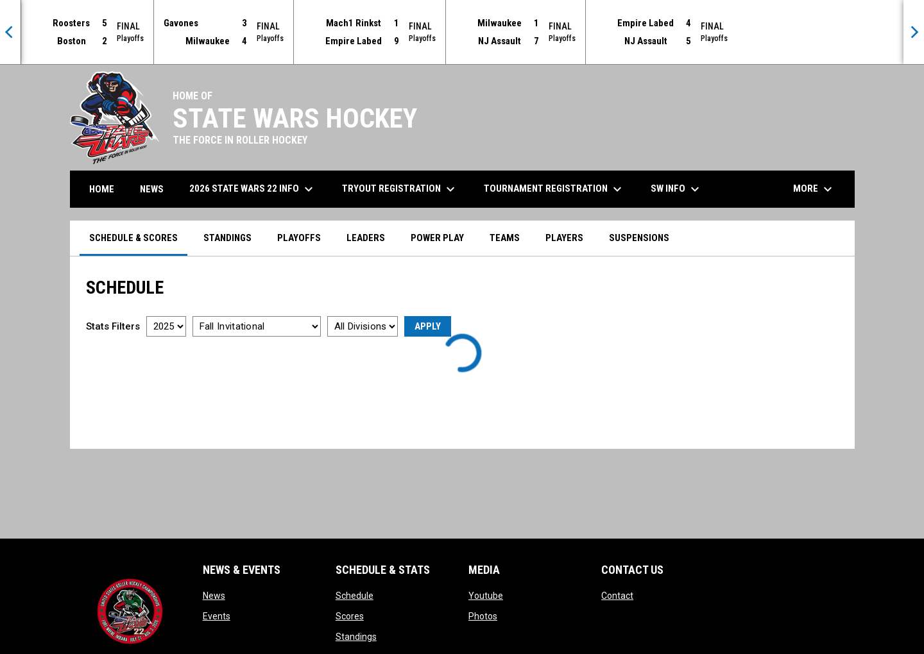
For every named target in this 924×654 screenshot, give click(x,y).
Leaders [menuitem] (365, 238)
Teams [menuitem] (505, 238)
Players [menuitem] (564, 238)
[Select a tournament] (257, 326)
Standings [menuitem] (227, 238)
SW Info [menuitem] (677, 189)
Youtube (485, 596)
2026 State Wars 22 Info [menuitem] (252, 189)
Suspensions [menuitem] (639, 238)
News (214, 596)
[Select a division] (362, 326)
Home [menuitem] (101, 189)
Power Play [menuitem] (437, 238)
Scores (350, 616)
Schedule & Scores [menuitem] (133, 238)
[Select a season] (166, 326)
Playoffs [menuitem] (299, 238)
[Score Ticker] (462, 32)
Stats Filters (113, 326)
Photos (482, 616)
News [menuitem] (152, 189)
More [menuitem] (814, 189)
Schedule (354, 596)
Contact (617, 596)
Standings (356, 637)
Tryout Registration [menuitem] (400, 189)
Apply (428, 326)
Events (216, 616)
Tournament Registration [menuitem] (554, 189)
